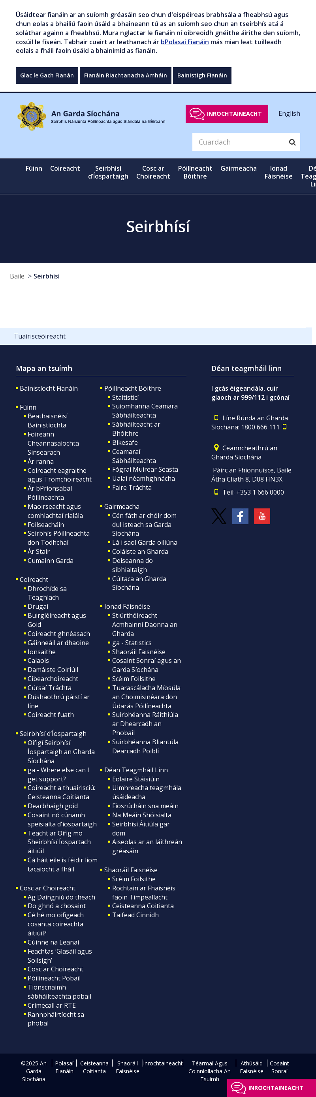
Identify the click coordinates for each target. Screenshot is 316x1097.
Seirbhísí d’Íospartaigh (53, 733)
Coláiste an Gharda (140, 551)
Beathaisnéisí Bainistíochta (48, 420)
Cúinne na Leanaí (53, 942)
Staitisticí (125, 397)
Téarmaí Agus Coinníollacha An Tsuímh (209, 1071)
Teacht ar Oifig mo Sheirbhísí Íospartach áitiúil (59, 842)
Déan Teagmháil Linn (136, 770)
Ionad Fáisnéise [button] (279, 172)
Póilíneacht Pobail (54, 978)
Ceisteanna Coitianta (143, 905)
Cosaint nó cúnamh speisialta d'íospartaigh (62, 819)
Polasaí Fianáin (64, 1067)
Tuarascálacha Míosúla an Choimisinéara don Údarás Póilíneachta (146, 696)
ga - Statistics (132, 642)
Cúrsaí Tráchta (49, 687)
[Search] (238, 142)
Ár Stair (39, 551)
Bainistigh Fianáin (202, 75)
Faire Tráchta (132, 487)
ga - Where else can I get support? (58, 774)
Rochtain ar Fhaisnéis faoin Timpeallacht (143, 892)
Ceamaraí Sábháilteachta (134, 456)
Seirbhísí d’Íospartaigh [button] (108, 172)
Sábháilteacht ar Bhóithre (136, 429)
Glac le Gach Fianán (47, 75)
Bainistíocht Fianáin (49, 388)
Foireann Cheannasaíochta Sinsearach (53, 443)
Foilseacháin (46, 524)
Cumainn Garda (50, 560)
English (289, 113)
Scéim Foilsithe (134, 678)
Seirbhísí (47, 276)
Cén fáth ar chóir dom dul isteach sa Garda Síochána (144, 524)
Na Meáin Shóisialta (141, 815)
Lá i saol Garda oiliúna (144, 542)
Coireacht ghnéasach (59, 633)
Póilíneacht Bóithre (132, 388)
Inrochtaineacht (234, 113)
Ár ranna (41, 461)
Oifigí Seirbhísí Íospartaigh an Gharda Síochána (61, 751)
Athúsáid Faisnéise (251, 1067)
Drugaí (38, 606)
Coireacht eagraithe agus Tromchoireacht (60, 475)
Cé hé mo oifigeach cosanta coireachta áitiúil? (56, 924)
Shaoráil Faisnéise (139, 651)
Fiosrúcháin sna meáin (145, 806)
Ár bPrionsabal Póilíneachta (50, 493)
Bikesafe (125, 442)
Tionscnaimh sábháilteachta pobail (59, 992)
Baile (17, 276)
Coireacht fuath (51, 714)
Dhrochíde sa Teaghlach (47, 593)
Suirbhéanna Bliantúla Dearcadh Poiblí (145, 746)
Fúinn (28, 407)
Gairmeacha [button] (238, 168)
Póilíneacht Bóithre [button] (195, 172)
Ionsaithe (42, 651)
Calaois (38, 660)
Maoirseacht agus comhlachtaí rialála (55, 511)
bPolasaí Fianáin (185, 42)
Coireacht (34, 579)
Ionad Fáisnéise (127, 606)
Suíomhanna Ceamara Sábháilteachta (145, 411)
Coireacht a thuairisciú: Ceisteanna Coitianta (61, 792)
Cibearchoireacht (53, 678)
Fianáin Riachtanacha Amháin (125, 75)
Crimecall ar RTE (52, 1005)
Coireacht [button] (65, 168)
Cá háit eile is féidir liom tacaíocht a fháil (63, 864)
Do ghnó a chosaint (57, 905)
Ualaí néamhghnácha (143, 478)
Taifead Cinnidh (135, 915)
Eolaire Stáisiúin (136, 779)
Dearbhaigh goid (53, 806)
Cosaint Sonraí (279, 1067)
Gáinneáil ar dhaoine (58, 642)
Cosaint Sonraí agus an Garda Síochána (146, 665)
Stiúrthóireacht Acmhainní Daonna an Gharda (144, 624)
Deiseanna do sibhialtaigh (132, 565)
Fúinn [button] (34, 168)
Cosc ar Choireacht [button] (153, 172)
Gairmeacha (121, 506)
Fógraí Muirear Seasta (145, 469)
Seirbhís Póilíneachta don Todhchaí (59, 538)
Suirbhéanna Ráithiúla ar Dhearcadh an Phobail (145, 723)
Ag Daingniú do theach (61, 897)
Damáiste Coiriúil (53, 669)
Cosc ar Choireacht (47, 888)
